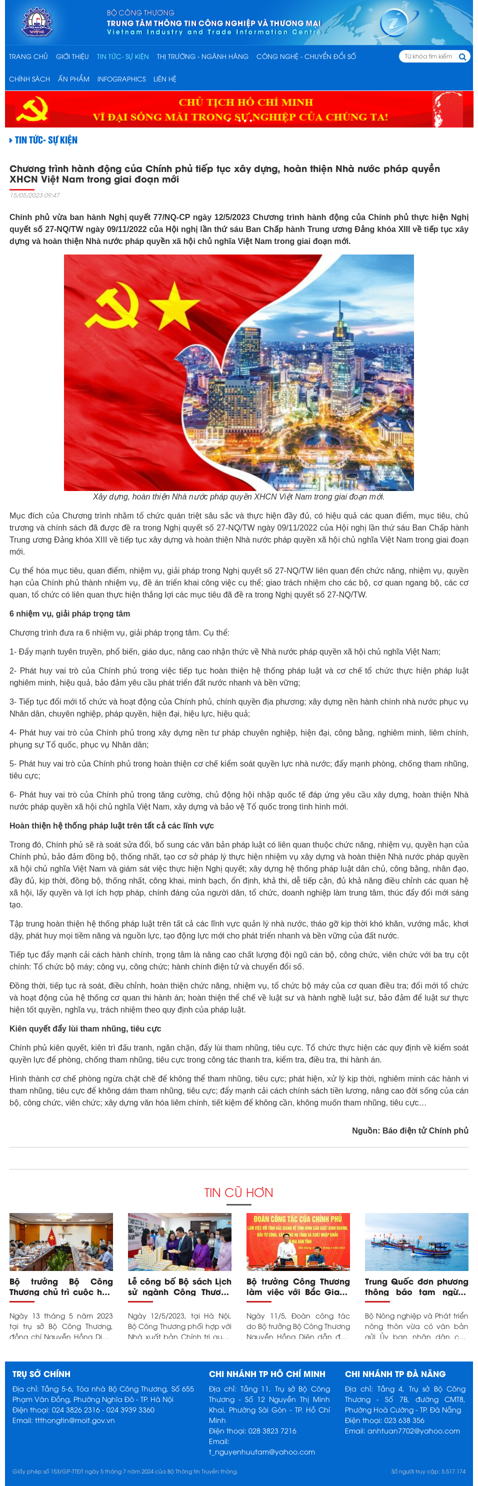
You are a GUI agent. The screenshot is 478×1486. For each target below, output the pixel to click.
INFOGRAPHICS (122, 78)
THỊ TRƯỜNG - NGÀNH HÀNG (202, 56)
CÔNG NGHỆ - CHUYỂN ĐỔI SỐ (306, 56)
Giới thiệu (72, 56)
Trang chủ (28, 56)
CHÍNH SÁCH (29, 78)
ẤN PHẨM (74, 78)
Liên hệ (165, 78)
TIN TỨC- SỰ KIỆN (123, 56)
